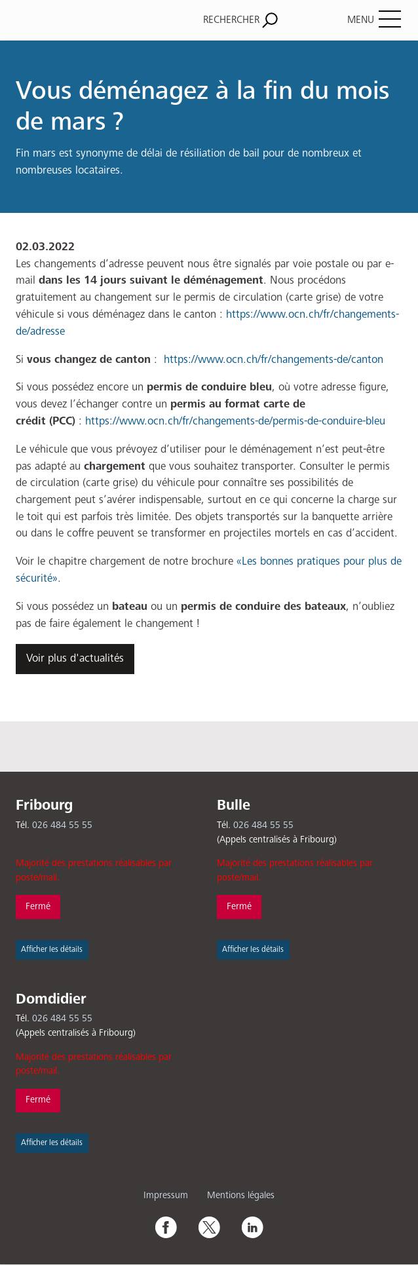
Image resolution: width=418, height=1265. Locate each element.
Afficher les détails (52, 949)
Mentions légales (241, 1195)
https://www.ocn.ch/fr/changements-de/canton (273, 360)
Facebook (166, 1227)
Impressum (165, 1195)
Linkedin (252, 1227)
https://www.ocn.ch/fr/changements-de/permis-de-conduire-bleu (235, 421)
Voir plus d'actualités (75, 658)
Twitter (209, 1227)
